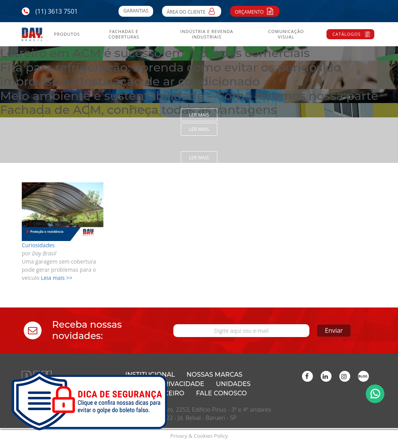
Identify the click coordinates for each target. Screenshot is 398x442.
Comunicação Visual (286, 34)
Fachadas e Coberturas (123, 34)
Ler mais (199, 115)
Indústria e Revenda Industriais (206, 34)
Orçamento (255, 11)
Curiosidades (38, 245)
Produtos (67, 34)
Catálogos (346, 34)
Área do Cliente (191, 11)
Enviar (334, 330)
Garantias (135, 10)
